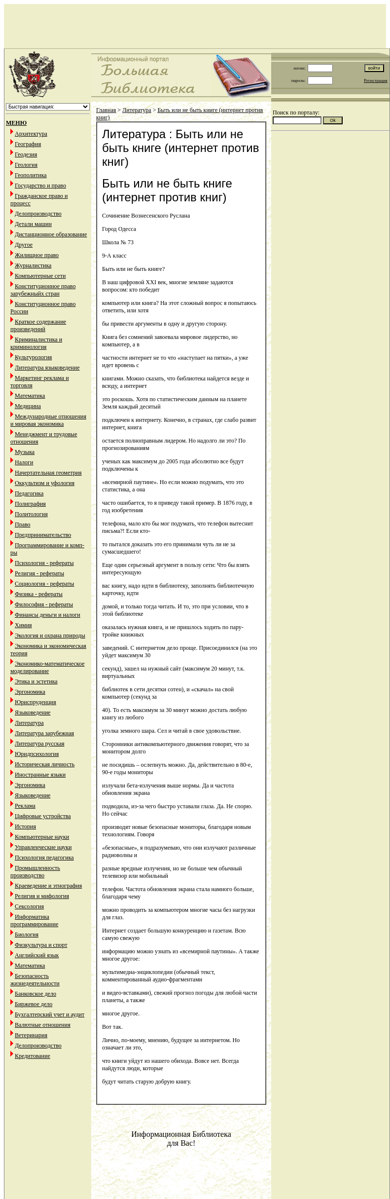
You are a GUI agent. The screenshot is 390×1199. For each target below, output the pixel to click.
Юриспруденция (35, 702)
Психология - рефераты (44, 563)
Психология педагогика (44, 857)
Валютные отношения (43, 1024)
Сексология (29, 906)
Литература (29, 722)
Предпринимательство (43, 534)
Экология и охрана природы (50, 635)
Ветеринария (31, 1035)
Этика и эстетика (36, 681)
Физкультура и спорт (41, 944)
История (25, 826)
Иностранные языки (40, 774)
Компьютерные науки (42, 836)
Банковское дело (35, 993)
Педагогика (29, 493)
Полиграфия (30, 503)
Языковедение (32, 712)
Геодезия (26, 154)
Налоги (24, 462)
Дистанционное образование (51, 234)
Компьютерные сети (40, 275)
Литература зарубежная (44, 733)
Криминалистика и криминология (36, 343)
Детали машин (33, 224)
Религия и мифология (42, 896)
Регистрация (376, 80)
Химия (23, 625)
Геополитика (31, 175)
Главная (106, 110)
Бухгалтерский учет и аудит (49, 1014)
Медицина (28, 406)
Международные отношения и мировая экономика (48, 420)
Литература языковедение (47, 367)
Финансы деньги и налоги (47, 614)
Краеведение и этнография (48, 885)
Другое (24, 244)
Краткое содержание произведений (38, 325)
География (28, 144)
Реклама (25, 805)
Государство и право (40, 185)
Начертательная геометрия (48, 472)
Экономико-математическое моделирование (47, 667)
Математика (30, 395)
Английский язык (37, 955)
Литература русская (40, 743)
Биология (26, 934)
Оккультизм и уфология (44, 483)
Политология (31, 514)
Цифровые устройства (43, 816)
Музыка (25, 452)
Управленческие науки (43, 847)
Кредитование (32, 1055)
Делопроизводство (38, 213)
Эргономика (30, 691)
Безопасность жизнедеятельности (35, 980)
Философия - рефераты (44, 604)
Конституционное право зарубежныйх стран (42, 290)
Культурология (33, 357)
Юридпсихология (37, 753)
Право (23, 524)
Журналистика (33, 265)
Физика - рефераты (39, 594)
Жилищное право (37, 255)
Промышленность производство (35, 871)
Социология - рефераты (44, 583)
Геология (26, 164)
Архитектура (31, 133)
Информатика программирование (34, 920)
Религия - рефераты (39, 573)
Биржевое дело (33, 1004)
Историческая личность (44, 764)
